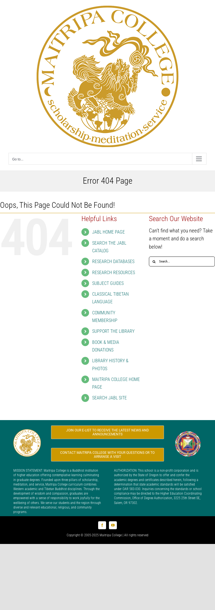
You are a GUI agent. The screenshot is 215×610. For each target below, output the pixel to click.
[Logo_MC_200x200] (27, 432)
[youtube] (113, 525)
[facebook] (102, 525)
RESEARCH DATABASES (113, 261)
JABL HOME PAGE (108, 232)
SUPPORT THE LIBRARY (113, 331)
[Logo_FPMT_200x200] (188, 432)
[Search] (154, 261)
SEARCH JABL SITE (109, 398)
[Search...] (182, 261)
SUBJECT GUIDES (108, 283)
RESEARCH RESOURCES (113, 272)
